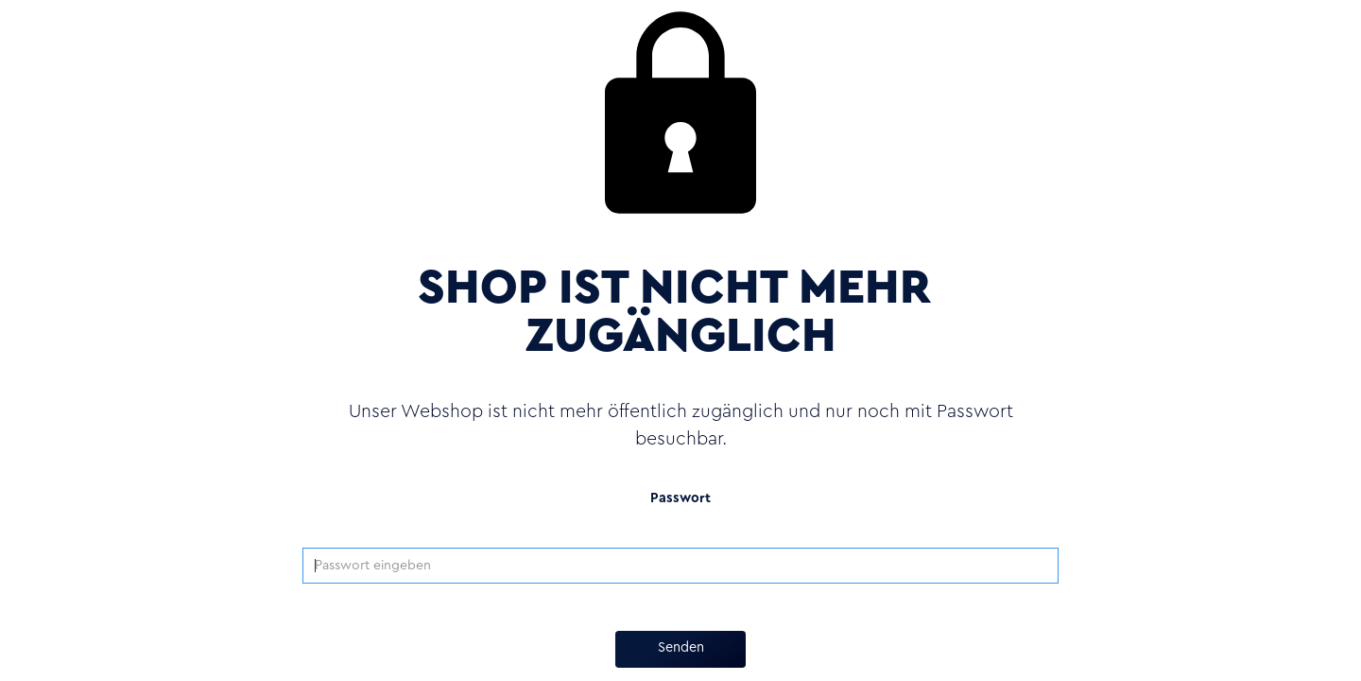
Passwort (680, 498)
